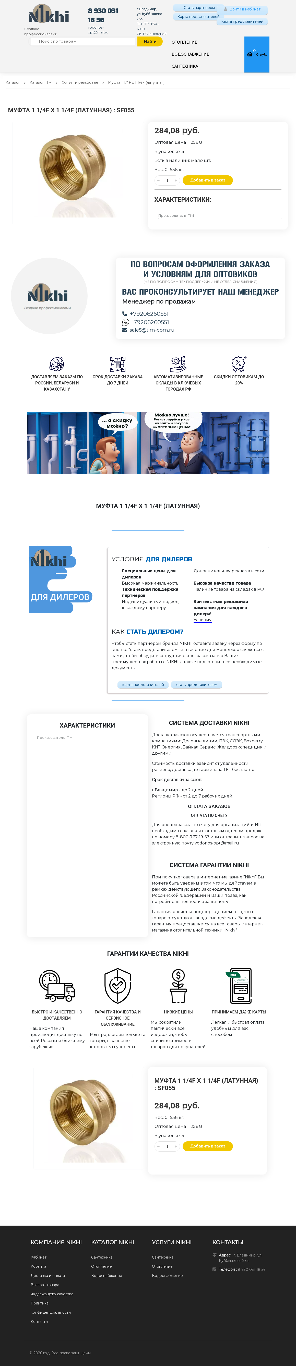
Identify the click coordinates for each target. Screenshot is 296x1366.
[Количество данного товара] (167, 180)
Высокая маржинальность (150, 583)
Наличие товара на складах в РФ (229, 589)
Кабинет (38, 1257)
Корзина (38, 1266)
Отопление (101, 1266)
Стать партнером (199, 7)
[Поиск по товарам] (83, 41)
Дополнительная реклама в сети (229, 571)
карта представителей (143, 684)
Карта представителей (198, 16)
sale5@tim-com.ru (148, 330)
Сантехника (102, 1257)
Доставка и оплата (48, 1275)
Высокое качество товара (222, 583)
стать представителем (196, 684)
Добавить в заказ (207, 180)
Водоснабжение (106, 1275)
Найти (150, 41)
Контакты (39, 1321)
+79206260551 (145, 313)
